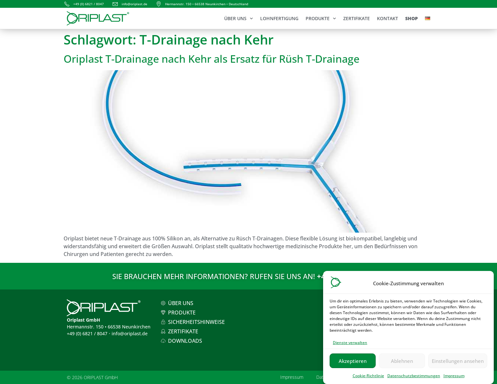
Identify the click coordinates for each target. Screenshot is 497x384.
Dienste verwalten (350, 346)
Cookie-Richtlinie (368, 379)
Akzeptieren (353, 364)
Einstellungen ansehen (458, 364)
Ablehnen (402, 364)
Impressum (454, 379)
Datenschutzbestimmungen (413, 379)
